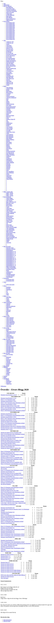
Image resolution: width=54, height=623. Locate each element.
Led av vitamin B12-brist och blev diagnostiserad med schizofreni (16, 543)
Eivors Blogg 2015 (10, 31)
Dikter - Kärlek (9, 193)
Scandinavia (9, 158)
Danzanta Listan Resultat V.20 (7, 531)
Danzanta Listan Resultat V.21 (7, 527)
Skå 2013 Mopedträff (11, 345)
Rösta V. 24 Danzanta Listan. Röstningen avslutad (12, 518)
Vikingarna (8, 176)
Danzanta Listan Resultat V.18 (7, 537)
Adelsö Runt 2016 (10, 341)
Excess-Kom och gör (11, 106)
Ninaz (7, 149)
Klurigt (7, 364)
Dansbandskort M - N (11, 259)
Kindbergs (8, 124)
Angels (7, 44)
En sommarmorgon (10, 58)
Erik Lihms (8, 105)
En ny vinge (9, 57)
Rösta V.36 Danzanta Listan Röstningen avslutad (12, 463)
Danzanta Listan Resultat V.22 (7, 523)
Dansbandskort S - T (10, 263)
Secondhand (6, 378)
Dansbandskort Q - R (11, 261)
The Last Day (4, 468)
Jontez (7, 121)
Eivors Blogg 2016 (10, 30)
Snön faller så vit (10, 78)
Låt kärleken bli (9, 76)
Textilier (5, 376)
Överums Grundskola (11, 10)
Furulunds (8, 110)
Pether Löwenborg (10, 154)
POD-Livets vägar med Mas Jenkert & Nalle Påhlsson (13, 575)
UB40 (7, 241)
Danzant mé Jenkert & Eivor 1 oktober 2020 (11, 448)
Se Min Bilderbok (10, 15)
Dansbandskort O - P (11, 260)
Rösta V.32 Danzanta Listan (7, 481)
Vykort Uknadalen (10, 321)
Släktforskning (9, 20)
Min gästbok (6, 366)
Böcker (7, 380)
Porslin (7, 374)
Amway (8, 334)
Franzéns (8, 109)
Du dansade (8, 51)
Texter (4, 282)
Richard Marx (9, 233)
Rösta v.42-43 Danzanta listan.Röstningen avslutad (12, 437)
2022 (4, 3)
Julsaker (8, 369)
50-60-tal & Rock (10, 62)
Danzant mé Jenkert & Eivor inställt (9, 421)
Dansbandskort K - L (11, 257)
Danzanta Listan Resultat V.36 (7, 460)
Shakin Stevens (9, 238)
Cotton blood (9, 46)
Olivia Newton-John (10, 232)
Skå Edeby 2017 (10, 350)
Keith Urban (9, 224)
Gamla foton (9, 13)
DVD (7, 293)
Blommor (8, 311)
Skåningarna (9, 160)
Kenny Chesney (9, 226)
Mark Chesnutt (9, 231)
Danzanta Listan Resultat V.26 (7, 507)
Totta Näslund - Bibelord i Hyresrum (9, 545)
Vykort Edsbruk (9, 319)
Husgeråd (8, 368)
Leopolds (8, 130)
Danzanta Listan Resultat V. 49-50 (8, 404)
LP (7, 291)
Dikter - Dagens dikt (8, 191)
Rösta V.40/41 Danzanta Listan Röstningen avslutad (12, 445)
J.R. (7, 223)
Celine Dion (9, 208)
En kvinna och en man (11, 54)
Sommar (8, 79)
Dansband (8, 273)
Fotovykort (8, 325)
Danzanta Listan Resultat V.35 (7, 467)
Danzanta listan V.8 (5, 562)
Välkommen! (6, 4)
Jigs (7, 120)
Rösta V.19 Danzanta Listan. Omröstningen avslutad (12, 535)
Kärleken (8, 74)
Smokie (8, 240)
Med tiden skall (9, 77)
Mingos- (8, 146)
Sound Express (9, 161)
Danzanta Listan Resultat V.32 (7, 479)
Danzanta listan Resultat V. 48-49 (8, 409)
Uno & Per (8, 242)
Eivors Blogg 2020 (10, 25)
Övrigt (7, 315)
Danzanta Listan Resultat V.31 (7, 482)
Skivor (4, 285)
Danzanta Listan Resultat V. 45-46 (8, 420)
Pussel (7, 358)
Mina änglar (9, 16)
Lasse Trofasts (9, 128)
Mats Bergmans (9, 135)
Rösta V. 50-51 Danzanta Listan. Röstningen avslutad (13, 402)
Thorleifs (8, 166)
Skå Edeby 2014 (10, 348)
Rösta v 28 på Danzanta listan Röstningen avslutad (12, 498)
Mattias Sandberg (10, 139)
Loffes (7, 133)
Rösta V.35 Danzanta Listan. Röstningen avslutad (12, 470)
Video (7, 294)
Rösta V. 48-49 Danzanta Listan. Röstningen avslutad (13, 410)
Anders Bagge (9, 198)
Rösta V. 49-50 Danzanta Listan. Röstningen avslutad (13, 407)
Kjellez (7, 125)
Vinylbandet (9, 177)
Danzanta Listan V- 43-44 (6, 429)
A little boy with (10, 41)
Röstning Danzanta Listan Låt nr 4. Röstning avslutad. (13, 426)
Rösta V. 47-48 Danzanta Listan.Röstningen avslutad (13, 415)
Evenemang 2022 (10, 279)
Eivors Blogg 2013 (10, 34)
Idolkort (8, 301)
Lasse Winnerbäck (10, 230)
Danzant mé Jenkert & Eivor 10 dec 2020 (10, 405)
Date (7, 100)
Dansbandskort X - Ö (11, 265)
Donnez (8, 102)
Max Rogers (9, 142)
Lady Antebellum (10, 228)
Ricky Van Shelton (10, 236)
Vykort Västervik (10, 324)
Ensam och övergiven (11, 60)
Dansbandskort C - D (11, 252)
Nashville (8, 147)
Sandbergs (8, 156)
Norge (7, 298)
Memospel (8, 357)
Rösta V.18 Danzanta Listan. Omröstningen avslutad (12, 542)
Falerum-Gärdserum (10, 306)
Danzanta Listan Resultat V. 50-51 (8, 401)
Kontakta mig (9, 363)
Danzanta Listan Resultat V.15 (7, 546)
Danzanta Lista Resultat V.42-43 (8, 435)
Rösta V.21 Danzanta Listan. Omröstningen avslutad (12, 529)
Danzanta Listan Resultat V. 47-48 (8, 413)
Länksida (8, 362)
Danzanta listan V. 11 (5, 556)
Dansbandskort (9, 250)
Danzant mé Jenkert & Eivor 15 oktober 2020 (11, 440)
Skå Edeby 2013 (10, 346)
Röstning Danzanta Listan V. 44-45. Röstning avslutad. (13, 427)
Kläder (7, 371)
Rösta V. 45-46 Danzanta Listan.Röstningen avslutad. (13, 423)
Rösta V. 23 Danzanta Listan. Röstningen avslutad (12, 521)
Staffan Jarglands (10, 162)
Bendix (7, 90)
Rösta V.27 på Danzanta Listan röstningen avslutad (12, 501)
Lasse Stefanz (9, 127)
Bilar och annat (6, 339)
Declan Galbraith (10, 213)
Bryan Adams (9, 205)
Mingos (8, 144)
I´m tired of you (9, 71)
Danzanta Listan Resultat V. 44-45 (8, 424)
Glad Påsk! (3, 549)
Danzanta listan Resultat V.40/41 (8, 443)
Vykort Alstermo (10, 317)
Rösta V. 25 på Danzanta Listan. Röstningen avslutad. (13, 515)
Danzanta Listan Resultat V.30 (7, 489)
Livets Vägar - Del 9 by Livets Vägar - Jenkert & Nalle (13, 503)
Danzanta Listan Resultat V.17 (7, 540)
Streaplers (8, 165)
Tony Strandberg (10, 171)
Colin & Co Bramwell (11, 97)
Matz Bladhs (9, 138)
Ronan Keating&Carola (11, 237)
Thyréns (8, 168)
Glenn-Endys (9, 111)
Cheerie (8, 95)
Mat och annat (6, 353)
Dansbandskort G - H (11, 255)
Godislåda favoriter (10, 274)
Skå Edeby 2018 (10, 352)
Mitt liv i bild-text (7, 6)
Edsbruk (8, 305)
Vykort (7, 299)
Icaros (7, 118)
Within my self (9, 82)
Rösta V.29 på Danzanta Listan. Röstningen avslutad (12, 495)
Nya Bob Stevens (10, 152)
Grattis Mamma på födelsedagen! (8, 504)
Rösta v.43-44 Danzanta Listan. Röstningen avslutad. (13, 434)
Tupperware (9, 335)
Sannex (7, 157)
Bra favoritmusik (7, 196)
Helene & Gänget (10, 115)
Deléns (7, 101)
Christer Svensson (10, 96)
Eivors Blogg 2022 (10, 22)
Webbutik (5, 367)
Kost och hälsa (9, 354)
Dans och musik (7, 246)
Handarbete (8, 381)
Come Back (8, 45)
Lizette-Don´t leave (10, 132)
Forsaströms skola (10, 8)
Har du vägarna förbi (11, 65)
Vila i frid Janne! (4, 578)
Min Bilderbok (9, 7)
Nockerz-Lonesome (10, 151)
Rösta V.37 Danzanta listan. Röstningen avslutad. (12, 459)
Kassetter (8, 288)
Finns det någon (9, 63)
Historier (8, 360)
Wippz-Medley (9, 179)
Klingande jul (9, 73)
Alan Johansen (9, 87)
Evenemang (6, 278)
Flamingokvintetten (10, 107)
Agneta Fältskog (10, 199)
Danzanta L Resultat (10, 249)
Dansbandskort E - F (10, 254)
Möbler (7, 373)
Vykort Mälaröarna (10, 322)
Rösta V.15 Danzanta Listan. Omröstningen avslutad (12, 551)
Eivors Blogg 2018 (10, 27)
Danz (7, 99)
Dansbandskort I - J (10, 256)
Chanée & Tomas (10, 209)
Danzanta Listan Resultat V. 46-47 (8, 416)
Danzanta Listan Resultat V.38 (7, 453)
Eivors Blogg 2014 (10, 32)
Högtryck (8, 116)
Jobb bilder (8, 297)
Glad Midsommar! (5, 513)
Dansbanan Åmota (10, 269)
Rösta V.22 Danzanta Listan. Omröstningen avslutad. (13, 526)
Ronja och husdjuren (10, 18)
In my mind (8, 72)
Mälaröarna (8, 307)
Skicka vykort (6, 316)
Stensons (8, 163)
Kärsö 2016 (8, 344)
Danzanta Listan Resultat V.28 (7, 496)
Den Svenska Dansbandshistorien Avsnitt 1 (10, 442)
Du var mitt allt (9, 53)
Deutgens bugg (9, 50)
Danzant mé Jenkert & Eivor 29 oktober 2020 (11, 432)
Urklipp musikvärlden (11, 268)
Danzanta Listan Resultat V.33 (7, 476)
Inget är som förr (10, 12)
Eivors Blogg (6, 21)
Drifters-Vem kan (10, 104)
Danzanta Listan (10, 247)
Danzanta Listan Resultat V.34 (7, 471)
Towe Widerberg (10, 172)
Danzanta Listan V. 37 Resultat (8, 456)
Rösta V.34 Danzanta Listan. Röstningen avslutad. (12, 474)
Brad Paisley (9, 204)
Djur (7, 312)
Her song (8, 67)
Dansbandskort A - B (11, 251)
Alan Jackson (9, 200)
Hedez (7, 114)
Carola (7, 207)
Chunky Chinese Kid (11, 212)
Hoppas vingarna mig (11, 68)
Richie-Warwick (10, 235)
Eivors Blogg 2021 (10, 24)
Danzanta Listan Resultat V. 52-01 (8, 394)
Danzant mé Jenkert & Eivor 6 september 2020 (11, 462)
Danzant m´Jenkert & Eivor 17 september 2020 (11, 457)
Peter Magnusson (10, 153)
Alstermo (8, 303)
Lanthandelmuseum (10, 333)
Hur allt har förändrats (6, 484)
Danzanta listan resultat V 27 (7, 499)
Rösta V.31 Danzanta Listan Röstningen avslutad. (12, 487)
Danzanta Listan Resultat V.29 (7, 493)
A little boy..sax (9, 43)
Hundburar (8, 329)
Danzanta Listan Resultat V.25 (7, 512)
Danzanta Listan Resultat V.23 (7, 519)
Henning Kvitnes (10, 218)
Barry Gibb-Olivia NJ (11, 202)
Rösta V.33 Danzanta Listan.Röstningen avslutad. (12, 478)
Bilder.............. (6, 296)
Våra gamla (8, 81)
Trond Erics (8, 175)
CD (7, 292)
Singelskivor (9, 289)
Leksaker (8, 372)
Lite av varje (6, 327)
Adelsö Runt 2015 (10, 340)
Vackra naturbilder (7, 302)
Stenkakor (8, 287)
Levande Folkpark (10, 275)
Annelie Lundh (9, 88)
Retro (7, 330)
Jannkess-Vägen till (10, 119)
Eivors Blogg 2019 (10, 26)
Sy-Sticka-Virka (9, 338)
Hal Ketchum (9, 217)
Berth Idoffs (9, 91)
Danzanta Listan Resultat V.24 (7, 516)
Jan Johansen (9, 219)
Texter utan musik (10, 284)
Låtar (4, 40)
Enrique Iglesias (10, 216)
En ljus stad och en (10, 55)
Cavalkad (8, 93)
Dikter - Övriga (9, 195)
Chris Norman (9, 210)
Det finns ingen (9, 49)
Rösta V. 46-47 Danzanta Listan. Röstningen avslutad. (13, 418)
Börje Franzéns (9, 92)
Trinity (7, 174)
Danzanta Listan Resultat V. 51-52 (8, 398)
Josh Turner (8, 222)
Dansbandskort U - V (11, 264)
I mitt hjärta (9, 69)
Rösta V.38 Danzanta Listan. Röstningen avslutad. (12, 454)
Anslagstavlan (9, 271)
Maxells (8, 140)
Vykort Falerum (9, 320)
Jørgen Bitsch (9, 123)
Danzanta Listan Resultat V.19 (7, 532)
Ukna (7, 308)
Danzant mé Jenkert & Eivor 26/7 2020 (9, 490)
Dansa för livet (9, 48)
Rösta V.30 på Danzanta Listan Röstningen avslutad (12, 492)
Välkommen (3, 386)
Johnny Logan (9, 221)
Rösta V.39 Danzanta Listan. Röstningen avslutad (12, 451)
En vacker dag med (10, 59)
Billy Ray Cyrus (10, 203)
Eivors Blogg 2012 (10, 35)
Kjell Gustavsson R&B (11, 227)
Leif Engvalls (9, 129)
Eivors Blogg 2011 (10, 36)
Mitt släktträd (9, 17)
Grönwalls (8, 113)
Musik (4, 86)
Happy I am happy (10, 64)
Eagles (7, 214)
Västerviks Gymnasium (11, 11)
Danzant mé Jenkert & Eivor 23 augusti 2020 (11, 473)
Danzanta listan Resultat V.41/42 (8, 438)
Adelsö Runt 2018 (10, 343)
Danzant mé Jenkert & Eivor (7, 554)
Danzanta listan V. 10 (5, 557)
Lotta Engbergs (9, 134)
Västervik (8, 310)
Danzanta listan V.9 (5, 559)
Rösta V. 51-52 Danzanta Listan (8, 399)
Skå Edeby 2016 (10, 349)
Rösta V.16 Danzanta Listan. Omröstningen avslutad (12, 548)
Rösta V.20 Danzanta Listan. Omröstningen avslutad (12, 534)
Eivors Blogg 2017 (10, 29)
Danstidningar (9, 277)
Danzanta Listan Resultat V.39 (7, 446)
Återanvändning (9, 336)
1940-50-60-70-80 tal (11, 331)
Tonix (7, 170)
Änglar (7, 85)
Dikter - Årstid (9, 194)
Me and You (9, 143)
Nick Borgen (9, 148)
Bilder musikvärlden (10, 266)
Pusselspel (8, 359)
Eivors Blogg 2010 (10, 39)
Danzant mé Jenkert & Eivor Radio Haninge (11, 570)
